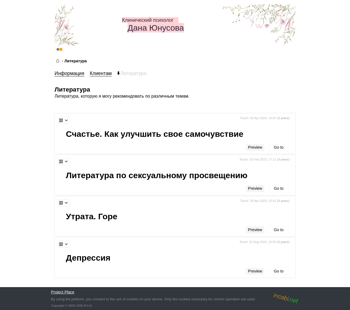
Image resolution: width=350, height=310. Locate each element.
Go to (279, 147)
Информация (69, 73)
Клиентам (101, 73)
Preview (255, 147)
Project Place (62, 292)
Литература (75, 61)
